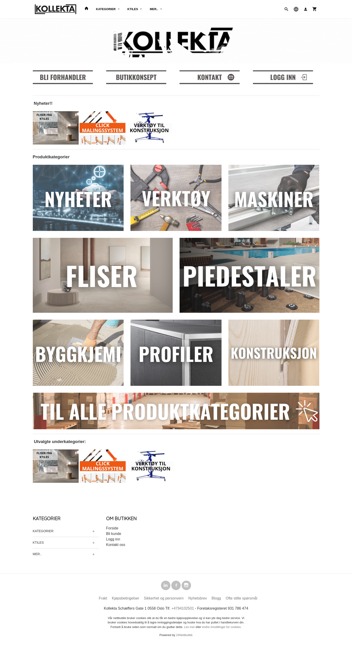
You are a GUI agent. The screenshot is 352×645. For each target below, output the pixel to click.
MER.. (154, 9)
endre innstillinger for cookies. (221, 627)
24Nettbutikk (184, 635)
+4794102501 (182, 609)
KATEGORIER (106, 9)
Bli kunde (113, 534)
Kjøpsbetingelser (125, 599)
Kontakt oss (115, 545)
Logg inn (113, 539)
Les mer (190, 627)
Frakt (103, 599)
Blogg (216, 599)
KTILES (132, 9)
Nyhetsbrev (197, 599)
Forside (112, 528)
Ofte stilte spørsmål (241, 599)
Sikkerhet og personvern (163, 599)
